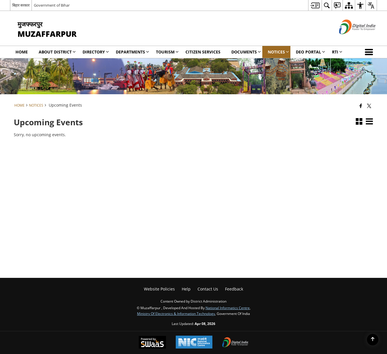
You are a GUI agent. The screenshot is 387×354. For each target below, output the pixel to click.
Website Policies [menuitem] (159, 289)
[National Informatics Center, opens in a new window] (194, 342)
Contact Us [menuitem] (208, 289)
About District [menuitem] (57, 52)
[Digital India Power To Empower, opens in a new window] (235, 343)
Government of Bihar (52, 5)
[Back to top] (372, 339)
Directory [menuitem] (96, 52)
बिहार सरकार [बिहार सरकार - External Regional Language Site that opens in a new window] (21, 5)
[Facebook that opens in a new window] (360, 105)
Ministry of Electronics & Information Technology (176, 313)
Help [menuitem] (186, 289)
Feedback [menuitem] (234, 289)
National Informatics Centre (228, 307)
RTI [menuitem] (337, 52)
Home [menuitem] (21, 52)
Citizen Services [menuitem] (202, 52)
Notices (36, 105)
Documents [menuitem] (246, 52)
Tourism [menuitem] (167, 52)
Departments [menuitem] (132, 52)
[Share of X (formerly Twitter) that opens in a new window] (369, 105)
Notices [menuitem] (278, 52)
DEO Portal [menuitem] (310, 52)
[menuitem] (315, 5)
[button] (370, 52)
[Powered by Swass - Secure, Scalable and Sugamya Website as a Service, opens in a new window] (152, 343)
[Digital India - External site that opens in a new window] (350, 39)
